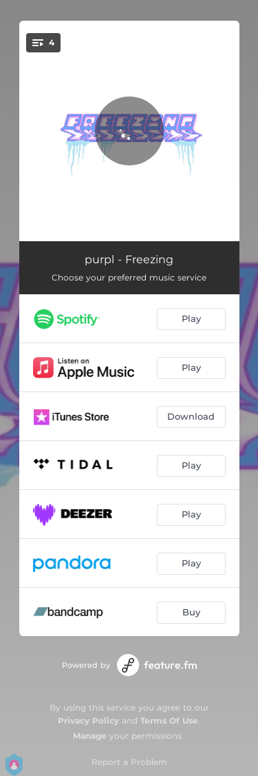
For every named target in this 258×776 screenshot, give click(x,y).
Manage (90, 736)
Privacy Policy (88, 720)
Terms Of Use (169, 720)
